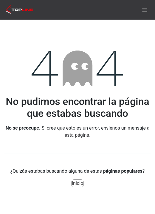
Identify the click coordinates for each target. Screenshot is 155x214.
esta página (77, 135)
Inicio (77, 183)
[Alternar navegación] (145, 10)
